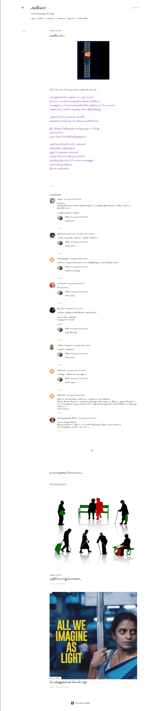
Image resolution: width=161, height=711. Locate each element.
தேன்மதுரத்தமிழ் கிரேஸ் (67, 418)
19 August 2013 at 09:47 (75, 284)
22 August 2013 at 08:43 (76, 370)
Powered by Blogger (80, 703)
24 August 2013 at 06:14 (79, 217)
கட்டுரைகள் (48, 18)
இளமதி (60, 308)
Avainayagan (63, 258)
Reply (59, 228)
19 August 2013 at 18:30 (81, 345)
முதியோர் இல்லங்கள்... (66, 579)
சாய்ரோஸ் (61, 283)
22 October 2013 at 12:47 (87, 418)
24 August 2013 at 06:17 (79, 242)
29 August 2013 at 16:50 (75, 395)
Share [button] (23, 31)
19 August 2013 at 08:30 (86, 234)
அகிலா (38, 8)
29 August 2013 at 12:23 (79, 354)
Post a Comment (62, 687)
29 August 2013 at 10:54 (79, 267)
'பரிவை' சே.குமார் (64, 345)
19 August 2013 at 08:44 (79, 259)
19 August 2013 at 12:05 (73, 308)
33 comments (61, 584)
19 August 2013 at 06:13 (72, 199)
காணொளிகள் (82, 18)
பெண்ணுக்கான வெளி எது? (69, 682)
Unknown (61, 370)
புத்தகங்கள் (70, 18)
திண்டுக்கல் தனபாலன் (66, 234)
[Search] (136, 8)
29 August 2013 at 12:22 (79, 329)
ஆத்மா (60, 199)
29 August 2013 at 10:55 (79, 292)
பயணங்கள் (59, 18)
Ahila (67, 217)
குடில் (33, 18)
